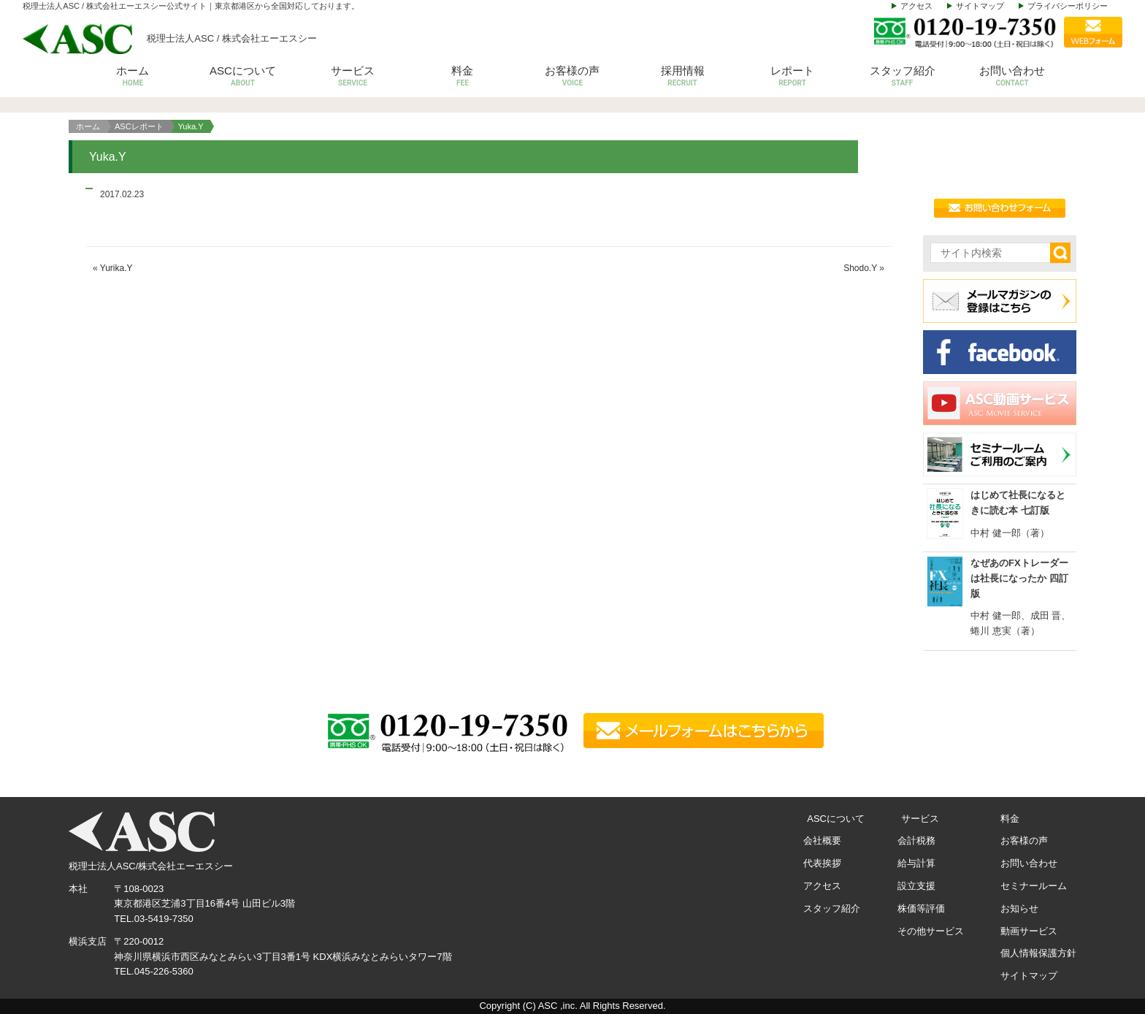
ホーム (133, 77)
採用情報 (682, 77)
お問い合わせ (1012, 77)
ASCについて (243, 77)
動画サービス (1028, 931)
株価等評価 (921, 908)
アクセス (916, 5)
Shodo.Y (860, 268)
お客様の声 (573, 77)
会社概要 (822, 840)
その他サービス (930, 931)
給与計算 (916, 863)
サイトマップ (980, 5)
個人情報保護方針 (1038, 953)
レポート (793, 77)
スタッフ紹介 (902, 77)
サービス (353, 77)
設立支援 (916, 885)
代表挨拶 (822, 863)
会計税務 (916, 840)
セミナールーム (1033, 885)
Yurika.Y (116, 268)
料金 (462, 77)
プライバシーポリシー (1067, 5)
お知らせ (1019, 908)
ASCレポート (139, 126)
